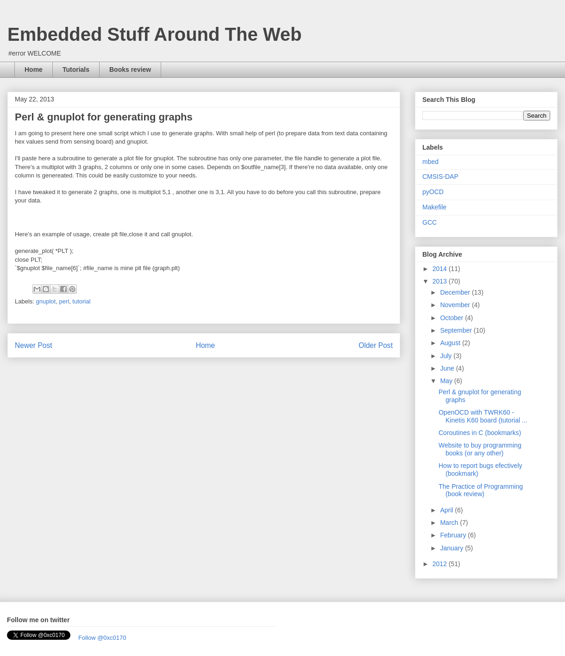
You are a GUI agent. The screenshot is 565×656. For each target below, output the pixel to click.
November (455, 305)
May (447, 381)
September (456, 330)
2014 (441, 268)
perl (64, 301)
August (451, 343)
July (446, 356)
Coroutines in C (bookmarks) (480, 432)
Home (34, 69)
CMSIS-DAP (440, 176)
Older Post (375, 345)
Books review (130, 69)
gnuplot (46, 301)
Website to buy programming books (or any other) (480, 449)
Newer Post (33, 345)
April (447, 510)
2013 (441, 281)
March (450, 522)
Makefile (434, 207)
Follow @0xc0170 (102, 637)
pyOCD (433, 192)
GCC (429, 222)
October (452, 318)
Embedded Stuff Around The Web (154, 34)
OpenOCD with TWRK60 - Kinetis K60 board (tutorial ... (483, 416)
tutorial (81, 301)
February (454, 535)
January (452, 548)
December (455, 292)
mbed (430, 161)
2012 (441, 564)
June (448, 368)
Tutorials (76, 69)
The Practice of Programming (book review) (481, 490)
